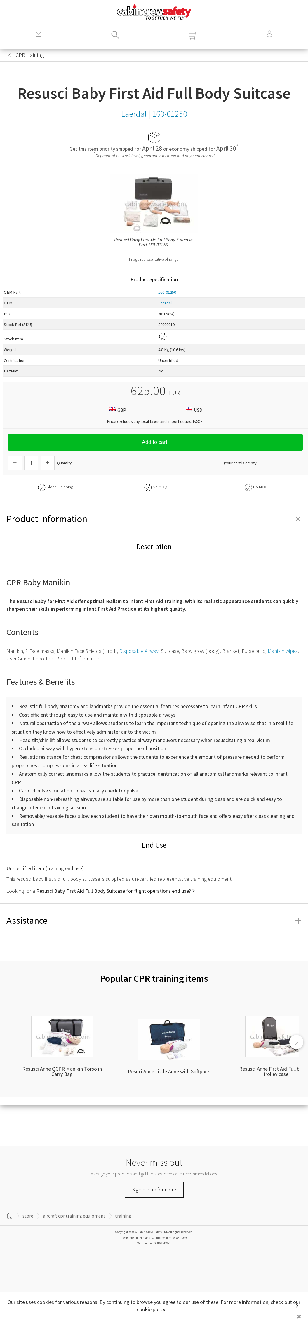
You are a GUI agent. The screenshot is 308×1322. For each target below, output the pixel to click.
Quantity (64, 463)
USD (193, 410)
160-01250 (167, 292)
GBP (117, 410)
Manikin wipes (283, 651)
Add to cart (155, 442)
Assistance (154, 920)
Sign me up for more (154, 1189)
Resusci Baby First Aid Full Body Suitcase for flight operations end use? (113, 890)
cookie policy (151, 1309)
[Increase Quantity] (48, 463)
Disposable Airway (139, 651)
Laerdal (165, 302)
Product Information (154, 518)
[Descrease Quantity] (15, 463)
